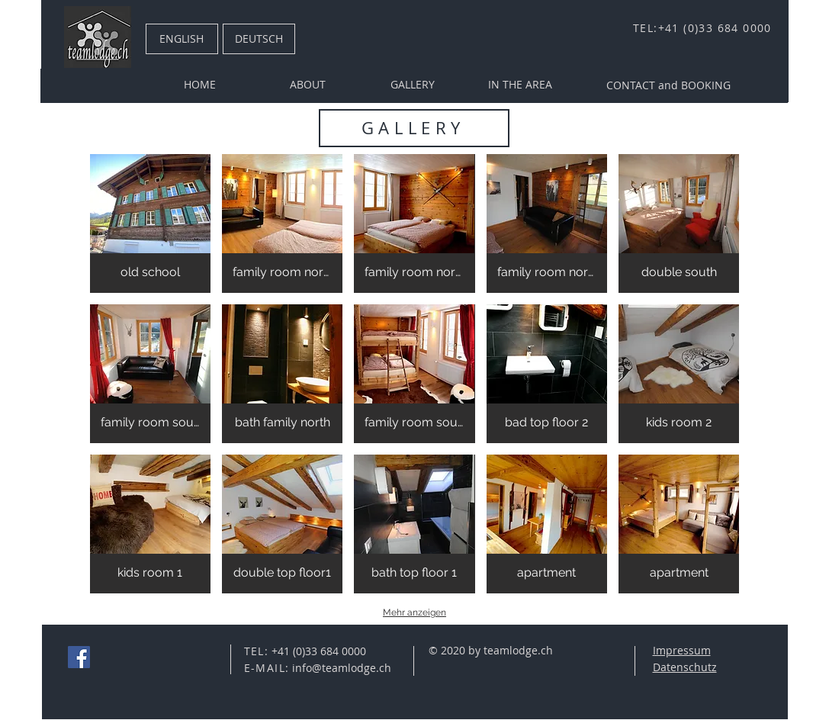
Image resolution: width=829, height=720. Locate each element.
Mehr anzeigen (414, 612)
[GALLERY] (412, 84)
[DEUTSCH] (259, 39)
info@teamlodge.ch (341, 668)
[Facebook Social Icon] (79, 657)
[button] (150, 223)
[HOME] (200, 84)
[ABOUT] (308, 84)
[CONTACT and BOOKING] (668, 85)
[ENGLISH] (182, 39)
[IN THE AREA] (520, 84)
